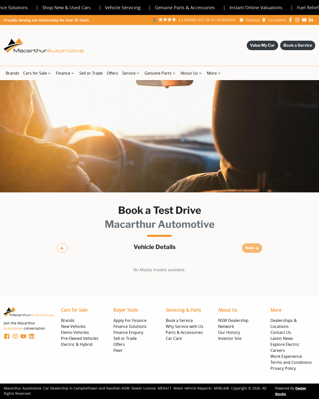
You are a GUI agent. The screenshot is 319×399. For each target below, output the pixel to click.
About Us (191, 73)
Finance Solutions (130, 326)
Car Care (174, 338)
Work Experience (286, 356)
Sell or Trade (91, 73)
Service (131, 73)
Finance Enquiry (128, 332)
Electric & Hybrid (76, 344)
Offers (112, 73)
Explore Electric (284, 344)
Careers (277, 350)
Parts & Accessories (184, 332)
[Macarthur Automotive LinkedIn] (312, 19)
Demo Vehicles (75, 332)
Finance (252, 20)
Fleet (117, 350)
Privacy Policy (283, 368)
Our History (229, 332)
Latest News (281, 338)
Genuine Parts (160, 73)
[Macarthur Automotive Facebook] (291, 19)
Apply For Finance (130, 320)
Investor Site (229, 338)
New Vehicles (73, 326)
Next (252, 248)
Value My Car (262, 45)
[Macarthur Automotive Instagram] (298, 19)
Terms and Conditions (291, 362)
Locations (277, 20)
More (214, 73)
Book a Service (297, 45)
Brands (12, 73)
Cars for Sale (37, 73)
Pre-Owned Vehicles (79, 338)
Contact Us (280, 332)
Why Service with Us (184, 326)
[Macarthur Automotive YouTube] (305, 19)
